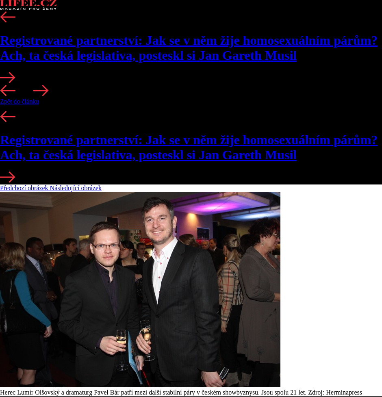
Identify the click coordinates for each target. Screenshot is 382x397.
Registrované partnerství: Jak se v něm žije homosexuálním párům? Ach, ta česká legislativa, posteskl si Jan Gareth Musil (189, 48)
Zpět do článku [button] (19, 101)
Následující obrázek (76, 187)
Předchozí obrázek (25, 187)
